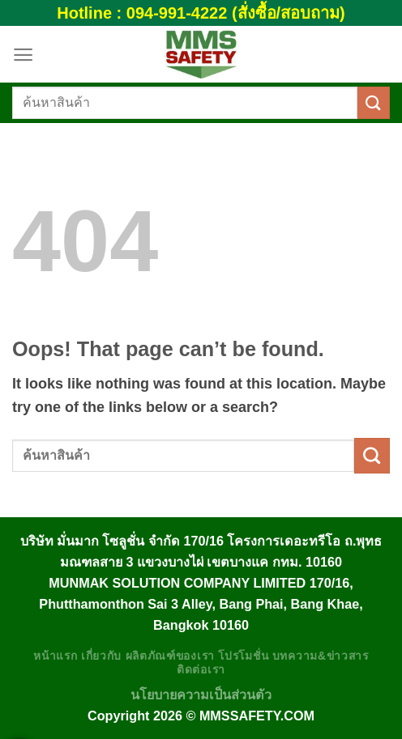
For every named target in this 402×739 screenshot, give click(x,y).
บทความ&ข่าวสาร (320, 656)
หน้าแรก (55, 656)
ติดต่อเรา (201, 670)
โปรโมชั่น (243, 656)
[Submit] (373, 102)
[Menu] (23, 54)
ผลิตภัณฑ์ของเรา (170, 656)
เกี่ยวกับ (101, 656)
